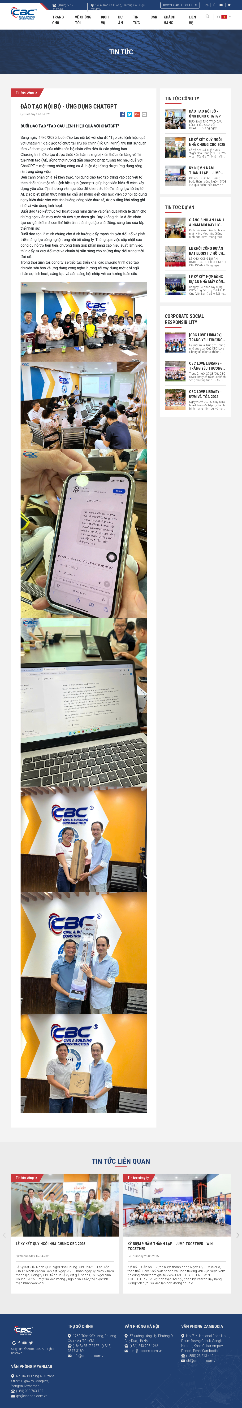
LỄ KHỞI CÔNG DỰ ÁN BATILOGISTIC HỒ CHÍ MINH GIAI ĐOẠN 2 (206, 253)
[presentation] (4, 1235)
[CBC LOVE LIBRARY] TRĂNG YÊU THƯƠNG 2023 (206, 340)
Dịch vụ (105, 20)
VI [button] (223, 16)
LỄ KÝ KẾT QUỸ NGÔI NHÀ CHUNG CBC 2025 (50, 1244)
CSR (154, 17)
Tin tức (136, 20)
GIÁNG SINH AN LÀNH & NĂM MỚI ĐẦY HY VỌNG (206, 225)
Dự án (120, 20)
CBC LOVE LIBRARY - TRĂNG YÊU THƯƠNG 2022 (206, 368)
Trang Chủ (58, 20)
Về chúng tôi (83, 20)
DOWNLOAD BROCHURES (180, 5)
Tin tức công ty (26, 92)
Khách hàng (169, 20)
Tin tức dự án (179, 207)
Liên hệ (192, 20)
